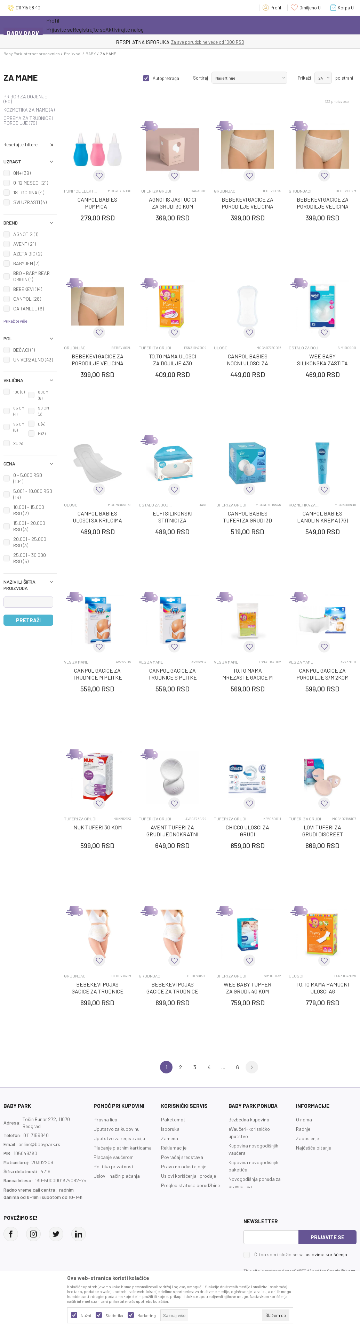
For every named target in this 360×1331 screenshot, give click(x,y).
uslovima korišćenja (326, 1254)
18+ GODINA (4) (28, 192)
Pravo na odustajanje (183, 1166)
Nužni (86, 1315)
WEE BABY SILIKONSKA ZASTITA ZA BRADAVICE (322, 363)
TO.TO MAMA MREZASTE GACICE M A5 (247, 677)
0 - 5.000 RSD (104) (27, 478)
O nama (304, 1119)
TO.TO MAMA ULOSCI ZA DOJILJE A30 (172, 359)
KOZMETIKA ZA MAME (29, 109)
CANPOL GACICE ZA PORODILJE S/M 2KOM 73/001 (322, 677)
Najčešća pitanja (313, 1148)
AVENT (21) (24, 244)
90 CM (43, 410)
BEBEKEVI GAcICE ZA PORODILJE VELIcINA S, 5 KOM (247, 206)
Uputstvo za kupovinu (116, 1129)
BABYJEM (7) (26, 263)
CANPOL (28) (27, 299)
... (223, 1067)
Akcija (107, 25)
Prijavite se (327, 1237)
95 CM (18, 426)
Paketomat (173, 1119)
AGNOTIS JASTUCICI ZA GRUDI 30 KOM (172, 203)
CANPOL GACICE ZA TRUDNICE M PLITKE (97, 674)
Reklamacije (173, 1148)
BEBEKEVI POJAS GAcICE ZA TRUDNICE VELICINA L (172, 991)
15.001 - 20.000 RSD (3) (29, 526)
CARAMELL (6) (28, 308)
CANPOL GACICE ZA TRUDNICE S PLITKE (172, 674)
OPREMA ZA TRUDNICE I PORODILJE (28, 120)
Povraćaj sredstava (182, 1157)
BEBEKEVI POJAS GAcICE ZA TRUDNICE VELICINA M (97, 991)
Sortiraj (200, 78)
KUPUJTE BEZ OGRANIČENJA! (156, 42)
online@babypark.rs (39, 1144)
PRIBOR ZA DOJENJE (25, 99)
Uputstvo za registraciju (119, 1138)
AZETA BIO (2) (27, 254)
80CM (43, 394)
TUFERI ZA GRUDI (155, 191)
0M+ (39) (22, 173)
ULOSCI (221, 348)
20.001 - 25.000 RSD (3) (29, 542)
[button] (30, 144)
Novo (136, 25)
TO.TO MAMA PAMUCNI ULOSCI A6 (322, 988)
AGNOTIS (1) (25, 234)
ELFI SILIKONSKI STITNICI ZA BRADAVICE (172, 520)
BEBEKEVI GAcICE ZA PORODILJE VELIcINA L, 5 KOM (97, 363)
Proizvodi (72, 53)
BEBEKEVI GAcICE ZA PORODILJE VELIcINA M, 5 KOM (323, 206)
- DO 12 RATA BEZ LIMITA (216, 42)
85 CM (18, 410)
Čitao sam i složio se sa (300, 1254)
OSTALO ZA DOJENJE (305, 348)
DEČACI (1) (24, 350)
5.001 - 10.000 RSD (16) (32, 494)
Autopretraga (166, 78)
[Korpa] (343, 8)
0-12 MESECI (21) (30, 183)
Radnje (303, 1129)
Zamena (169, 1138)
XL (18, 443)
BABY (91, 53)
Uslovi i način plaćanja (117, 1176)
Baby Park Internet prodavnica (31, 53)
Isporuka (170, 1129)
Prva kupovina (211, 25)
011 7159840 (36, 1135)
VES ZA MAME (76, 662)
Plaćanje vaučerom (114, 1157)
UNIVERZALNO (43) (33, 360)
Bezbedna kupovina (249, 1119)
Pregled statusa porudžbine (190, 1185)
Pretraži (28, 620)
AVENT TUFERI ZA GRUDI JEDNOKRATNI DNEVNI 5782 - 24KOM (172, 834)
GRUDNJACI (225, 191)
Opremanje (168, 25)
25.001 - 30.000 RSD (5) (29, 558)
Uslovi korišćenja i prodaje (188, 1176)
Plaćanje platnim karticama (123, 1148)
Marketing (146, 1315)
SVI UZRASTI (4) (30, 202)
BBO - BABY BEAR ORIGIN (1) (31, 276)
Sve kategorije (69, 25)
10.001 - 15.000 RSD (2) (28, 510)
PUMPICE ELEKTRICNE (80, 191)
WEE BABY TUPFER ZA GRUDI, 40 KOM (247, 988)
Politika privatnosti (114, 1166)
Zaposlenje (307, 1138)
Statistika (114, 1315)
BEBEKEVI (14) (27, 289)
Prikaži (304, 78)
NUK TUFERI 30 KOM (97, 827)
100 (19, 391)
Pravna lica (105, 1119)
